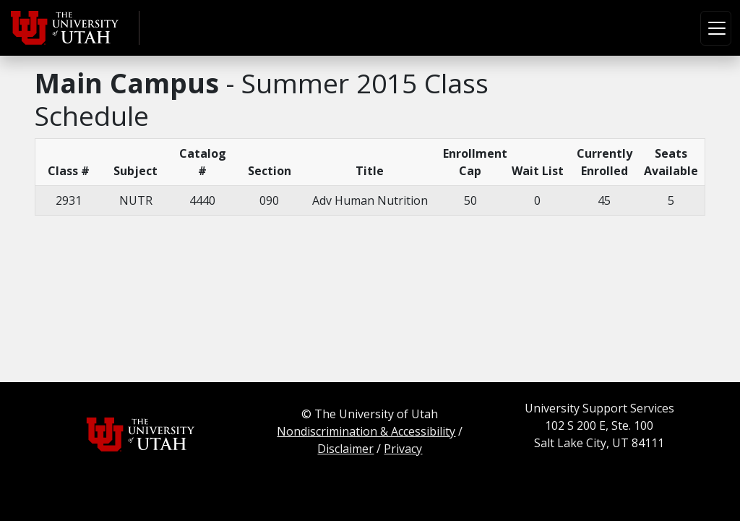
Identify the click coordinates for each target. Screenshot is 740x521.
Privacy (403, 449)
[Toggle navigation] (715, 28)
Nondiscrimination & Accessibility (366, 431)
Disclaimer (345, 449)
